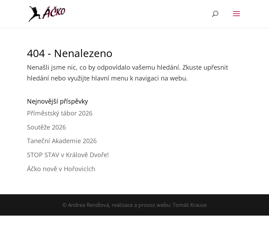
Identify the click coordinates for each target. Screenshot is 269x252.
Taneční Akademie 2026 (62, 140)
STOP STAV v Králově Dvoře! (68, 154)
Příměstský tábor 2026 (59, 113)
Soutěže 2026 (46, 127)
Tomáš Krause (190, 204)
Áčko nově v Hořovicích (61, 168)
